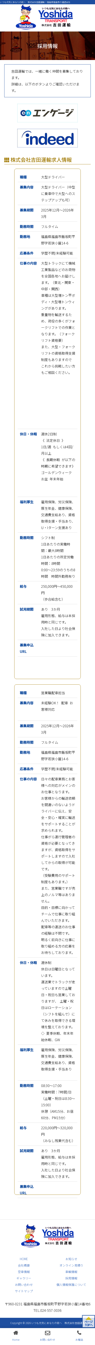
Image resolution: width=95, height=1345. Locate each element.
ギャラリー (23, 1278)
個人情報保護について (71, 1284)
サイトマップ (24, 1291)
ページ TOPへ (88, 1323)
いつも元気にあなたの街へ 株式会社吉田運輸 (58, 1323)
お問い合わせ (24, 1284)
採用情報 (71, 1278)
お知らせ (71, 1259)
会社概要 (24, 1265)
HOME (24, 1259)
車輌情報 (71, 1272)
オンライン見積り (71, 1265)
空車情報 (24, 1272)
